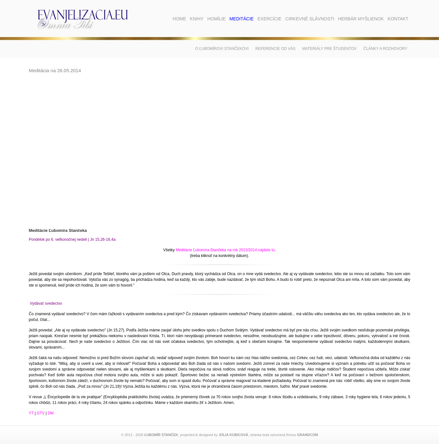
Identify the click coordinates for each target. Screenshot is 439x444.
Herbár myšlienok (361, 18)
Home (179, 18)
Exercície (269, 18)
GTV (41, 413)
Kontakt (398, 18)
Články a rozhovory (385, 48)
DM (51, 413)
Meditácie (242, 18)
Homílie (216, 18)
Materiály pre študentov (329, 48)
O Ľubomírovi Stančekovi (222, 48)
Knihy (196, 18)
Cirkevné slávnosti (309, 18)
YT (31, 413)
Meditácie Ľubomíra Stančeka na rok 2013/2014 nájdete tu (225, 250)
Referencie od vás (275, 48)
